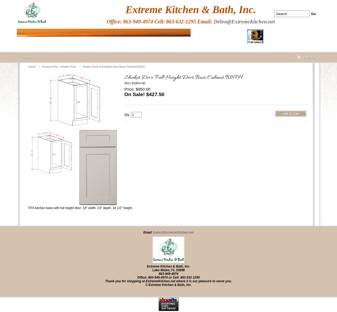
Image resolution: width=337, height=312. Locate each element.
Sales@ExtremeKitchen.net (173, 232)
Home (32, 66)
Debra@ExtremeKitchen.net (244, 21)
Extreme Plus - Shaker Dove (59, 66)
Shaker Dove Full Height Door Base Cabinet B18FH (114, 66)
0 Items (305, 58)
